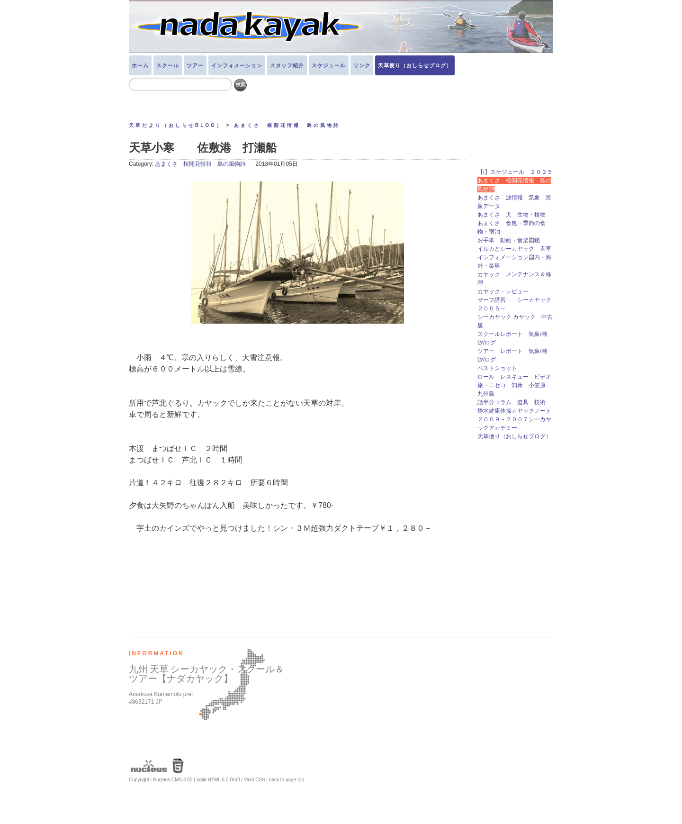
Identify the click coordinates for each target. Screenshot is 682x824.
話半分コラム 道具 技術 (511, 402)
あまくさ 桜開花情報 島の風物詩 (287, 125)
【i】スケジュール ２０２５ (515, 172)
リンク (361, 65)
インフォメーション (236, 65)
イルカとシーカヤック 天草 (514, 248)
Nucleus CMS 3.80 (172, 779)
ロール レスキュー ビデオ (514, 376)
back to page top (286, 779)
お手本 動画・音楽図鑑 (511, 240)
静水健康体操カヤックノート (514, 410)
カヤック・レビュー (503, 291)
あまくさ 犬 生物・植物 (511, 214)
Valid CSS (254, 779)
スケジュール (329, 65)
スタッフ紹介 (287, 65)
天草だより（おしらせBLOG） (176, 125)
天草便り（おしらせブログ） (415, 65)
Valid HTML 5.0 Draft (218, 779)
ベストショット (497, 368)
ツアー (195, 65)
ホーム (140, 65)
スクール (167, 65)
